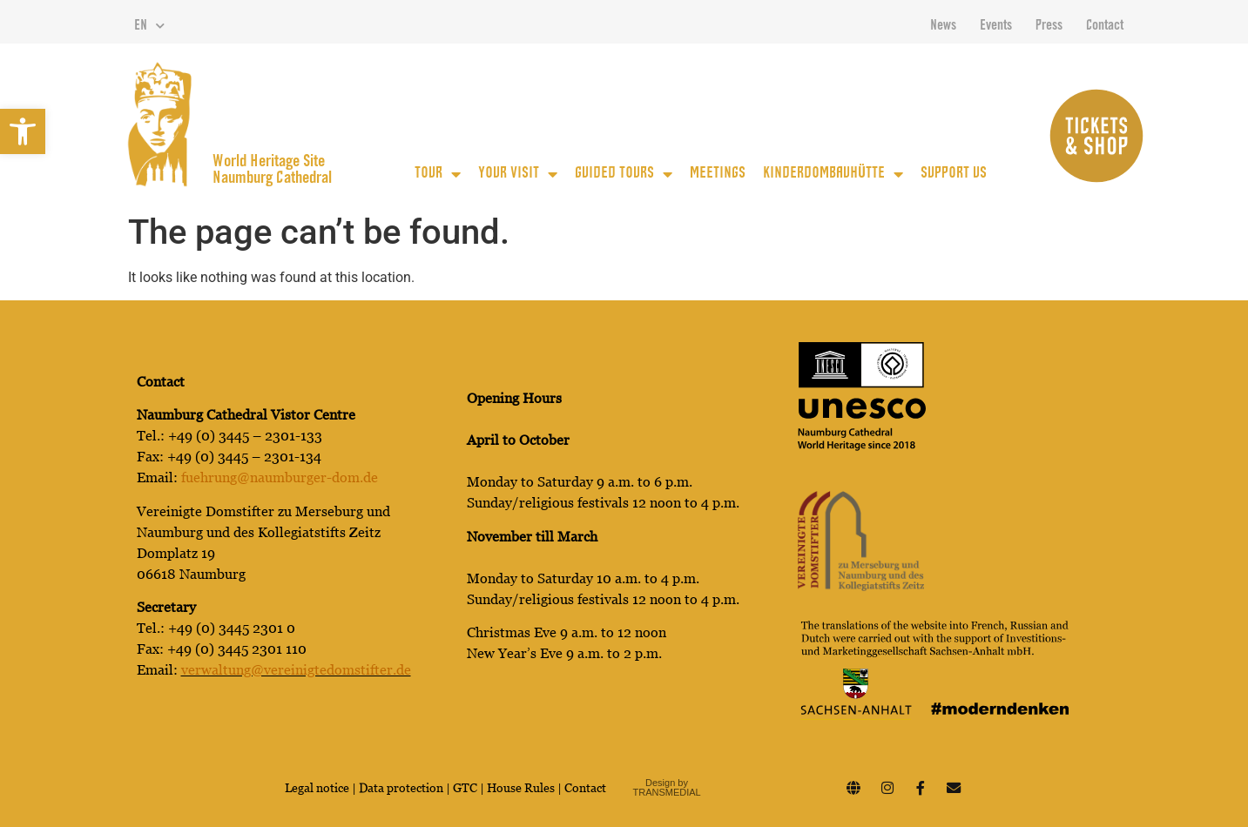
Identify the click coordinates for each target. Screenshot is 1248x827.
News (943, 26)
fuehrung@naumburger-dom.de (279, 477)
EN (149, 26)
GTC (465, 788)
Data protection (402, 788)
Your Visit (517, 174)
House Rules (521, 788)
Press (1049, 26)
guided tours (623, 174)
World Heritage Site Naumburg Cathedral (272, 170)
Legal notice (317, 788)
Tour (438, 174)
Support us (954, 174)
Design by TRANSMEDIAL (667, 787)
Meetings (717, 174)
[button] (22, 131)
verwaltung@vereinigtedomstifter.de (296, 670)
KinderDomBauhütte (833, 174)
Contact (1104, 26)
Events (996, 26)
